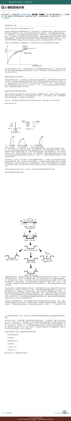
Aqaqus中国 (39, 417)
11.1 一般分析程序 (6, 413)
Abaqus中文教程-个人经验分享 (21, 2)
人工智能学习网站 (25, 14)
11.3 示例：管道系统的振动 (62, 413)
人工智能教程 (5, 18)
